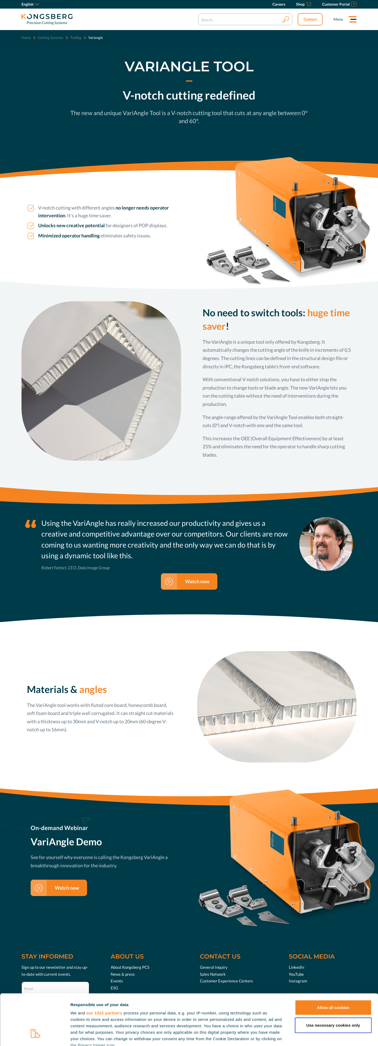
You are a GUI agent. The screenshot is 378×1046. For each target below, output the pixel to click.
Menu (338, 19)
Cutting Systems (50, 37)
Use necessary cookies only (333, 981)
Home (26, 37)
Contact (310, 19)
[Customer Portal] (339, 4)
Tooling (75, 37)
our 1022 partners (104, 969)
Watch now (197, 581)
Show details (281, 1035)
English (30, 4)
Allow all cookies (333, 964)
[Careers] (279, 4)
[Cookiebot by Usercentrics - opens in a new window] (34, 1036)
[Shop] (304, 4)
